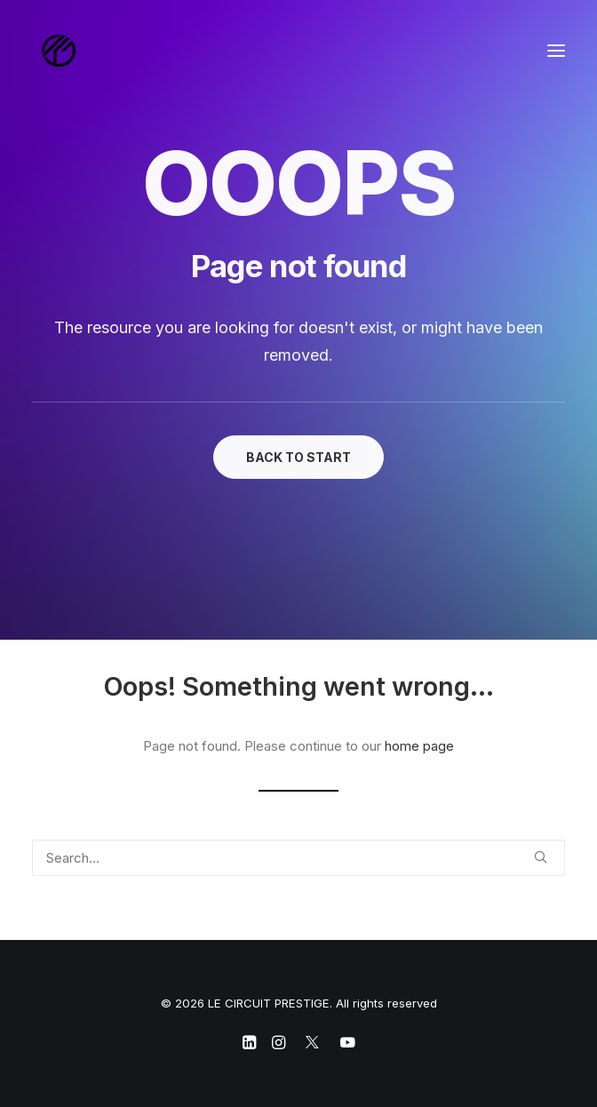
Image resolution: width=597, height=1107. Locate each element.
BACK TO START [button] (298, 457)
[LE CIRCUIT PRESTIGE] (58, 50)
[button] (556, 50)
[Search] (298, 858)
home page (419, 745)
